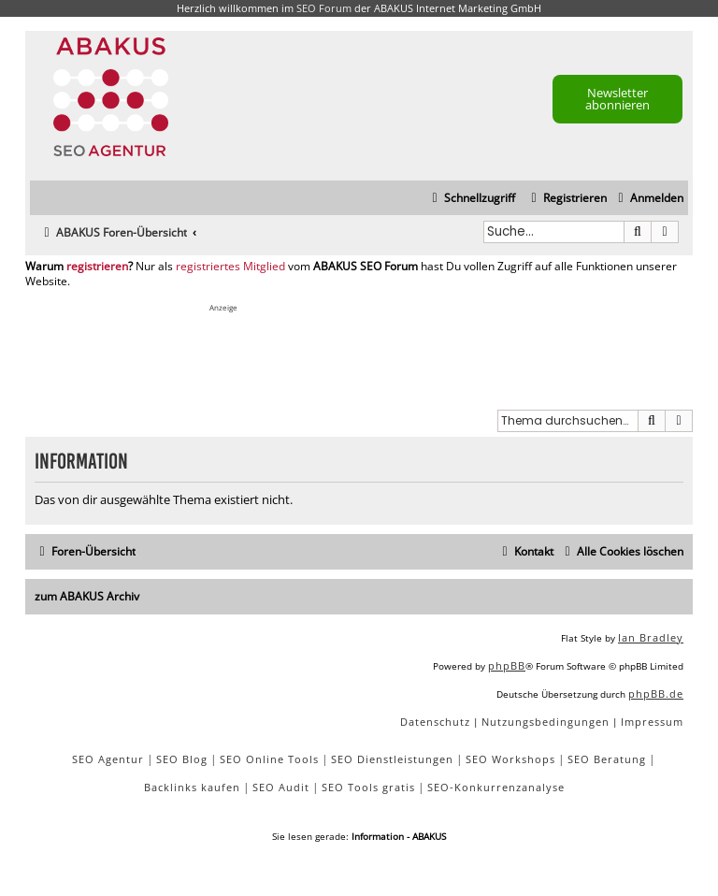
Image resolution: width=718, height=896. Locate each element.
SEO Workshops (510, 759)
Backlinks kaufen (192, 787)
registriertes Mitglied (230, 266)
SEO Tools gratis (368, 787)
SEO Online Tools (269, 759)
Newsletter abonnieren (617, 98)
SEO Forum (324, 8)
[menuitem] (648, 198)
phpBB (506, 665)
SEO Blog (182, 759)
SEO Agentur (108, 759)
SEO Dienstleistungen (392, 759)
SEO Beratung (606, 759)
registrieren (97, 266)
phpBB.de (655, 693)
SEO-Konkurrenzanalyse (496, 787)
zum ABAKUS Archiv (87, 596)
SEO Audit (280, 787)
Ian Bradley (650, 637)
